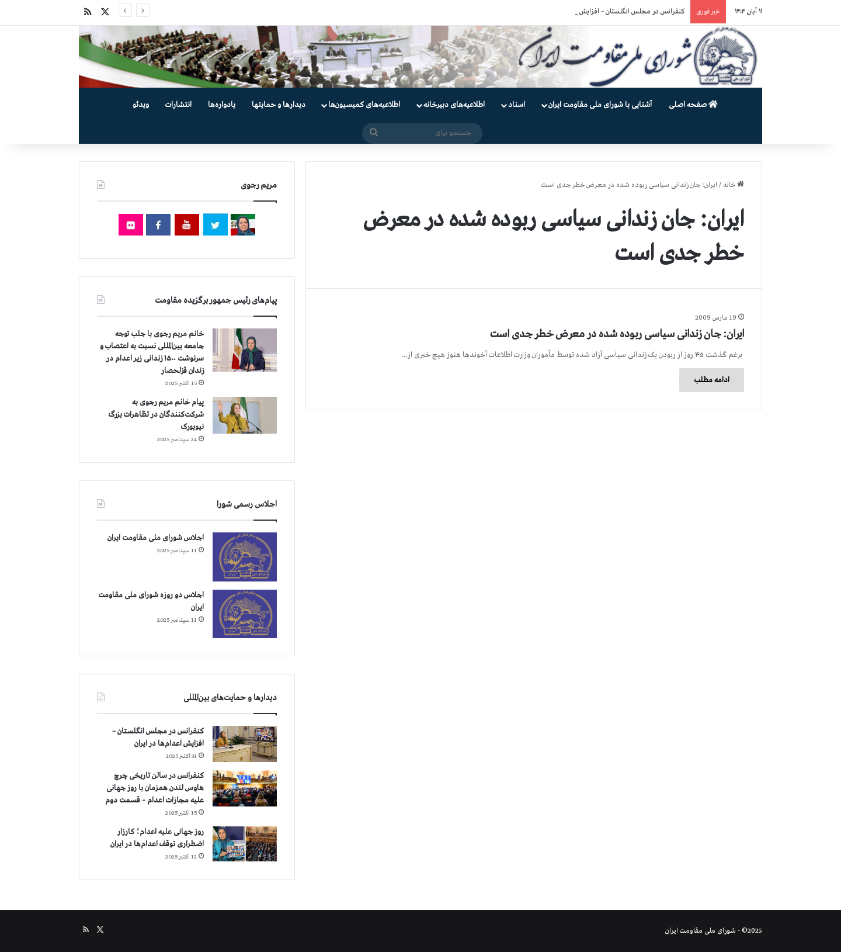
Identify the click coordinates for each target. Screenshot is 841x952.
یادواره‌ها (221, 105)
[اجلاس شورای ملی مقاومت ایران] (245, 556)
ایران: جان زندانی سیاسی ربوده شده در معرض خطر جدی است (617, 334)
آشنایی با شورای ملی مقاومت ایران (600, 105)
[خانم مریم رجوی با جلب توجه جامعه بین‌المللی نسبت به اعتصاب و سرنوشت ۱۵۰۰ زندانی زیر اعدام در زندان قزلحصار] (245, 350)
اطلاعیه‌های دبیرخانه (454, 105)
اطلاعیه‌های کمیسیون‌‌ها (364, 105)
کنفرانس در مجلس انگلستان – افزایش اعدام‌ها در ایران (608, 11)
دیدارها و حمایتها (278, 105)
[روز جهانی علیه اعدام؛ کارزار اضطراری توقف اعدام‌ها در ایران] (245, 844)
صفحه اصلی (693, 105)
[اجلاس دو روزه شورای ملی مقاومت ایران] (245, 614)
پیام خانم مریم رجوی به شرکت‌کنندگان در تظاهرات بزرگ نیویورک (156, 414)
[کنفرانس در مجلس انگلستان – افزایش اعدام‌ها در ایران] (245, 744)
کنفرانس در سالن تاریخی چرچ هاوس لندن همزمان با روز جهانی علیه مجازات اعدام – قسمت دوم (154, 788)
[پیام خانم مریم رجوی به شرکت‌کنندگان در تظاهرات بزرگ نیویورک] (245, 415)
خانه (733, 185)
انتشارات (178, 105)
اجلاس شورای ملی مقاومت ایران (155, 538)
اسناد (516, 105)
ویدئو (141, 105)
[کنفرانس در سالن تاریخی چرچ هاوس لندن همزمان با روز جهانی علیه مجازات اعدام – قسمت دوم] (245, 788)
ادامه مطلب (711, 380)
